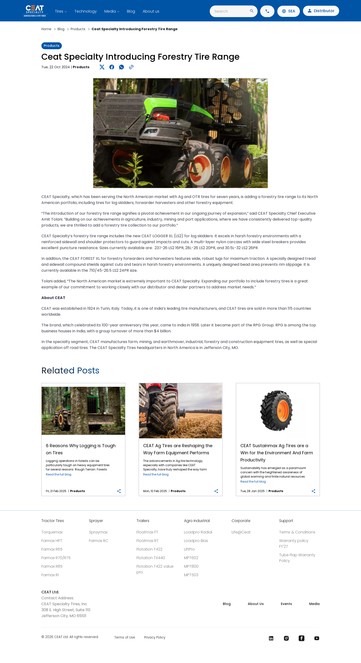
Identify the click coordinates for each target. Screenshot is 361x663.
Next (313, 372)
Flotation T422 (149, 549)
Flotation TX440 (151, 558)
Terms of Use (124, 637)
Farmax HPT (51, 540)
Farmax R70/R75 (56, 558)
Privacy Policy (154, 637)
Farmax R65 (52, 549)
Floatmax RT (148, 540)
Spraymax (98, 532)
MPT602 (191, 558)
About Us (256, 603)
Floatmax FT (147, 532)
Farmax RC (98, 540)
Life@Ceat (241, 532)
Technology (85, 11)
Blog (131, 11)
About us (151, 11)
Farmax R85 (52, 566)
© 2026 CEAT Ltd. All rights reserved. (70, 637)
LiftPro (189, 549)
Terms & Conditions (297, 532)
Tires (59, 11)
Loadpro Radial (198, 532)
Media (110, 11)
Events (286, 603)
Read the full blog (58, 474)
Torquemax (52, 532)
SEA (288, 11)
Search (234, 11)
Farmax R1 (50, 575)
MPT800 (191, 566)
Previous (296, 372)
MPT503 (191, 575)
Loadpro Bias (196, 540)
